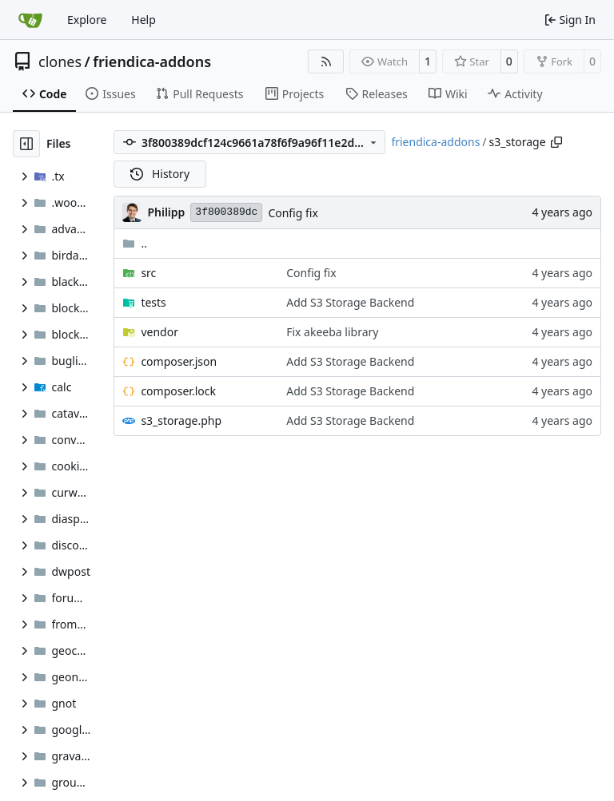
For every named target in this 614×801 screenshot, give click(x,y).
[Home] (30, 20)
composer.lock (178, 391)
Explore (86, 19)
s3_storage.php (181, 420)
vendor (159, 331)
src (148, 272)
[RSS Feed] (326, 61)
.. (134, 243)
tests (153, 302)
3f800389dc (226, 212)
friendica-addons (152, 61)
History (159, 173)
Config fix (292, 212)
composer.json (179, 361)
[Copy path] (556, 142)
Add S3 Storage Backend (350, 302)
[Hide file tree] (26, 143)
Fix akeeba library (332, 331)
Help (143, 19)
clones (60, 61)
